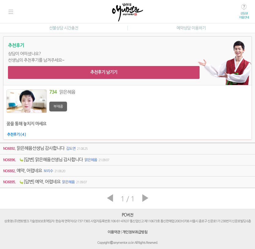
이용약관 (114, 232)
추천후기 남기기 (103, 72)
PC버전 (127, 215)
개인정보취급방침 (134, 232)
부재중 (58, 106)
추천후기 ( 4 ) (16, 134)
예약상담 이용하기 (191, 28)
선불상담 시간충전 (63, 28)
